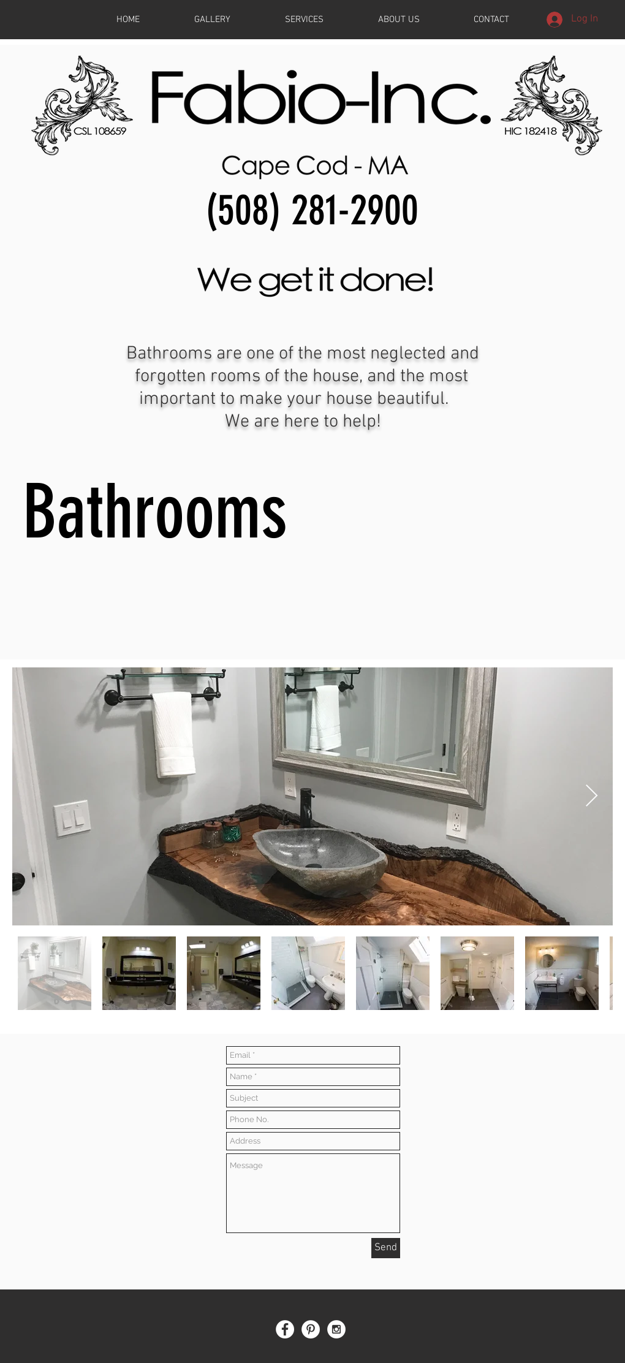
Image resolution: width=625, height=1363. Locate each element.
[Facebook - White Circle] (285, 1329)
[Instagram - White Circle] (336, 1329)
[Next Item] (592, 796)
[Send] (385, 1248)
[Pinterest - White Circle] (310, 1329)
